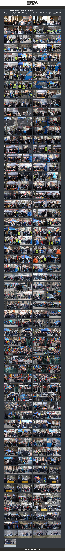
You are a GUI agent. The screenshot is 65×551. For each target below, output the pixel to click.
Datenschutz (37, 549)
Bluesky (38, 7)
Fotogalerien (28, 7)
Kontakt (34, 7)
